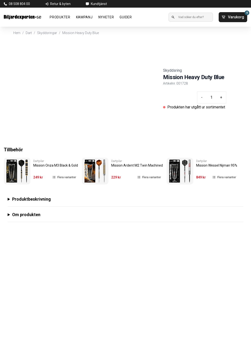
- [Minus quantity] (202, 97)
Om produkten (26, 214)
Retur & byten (60, 4)
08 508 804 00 (19, 4)
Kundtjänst (99, 4)
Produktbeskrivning (31, 199)
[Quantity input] (211, 97)
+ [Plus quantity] (221, 97)
